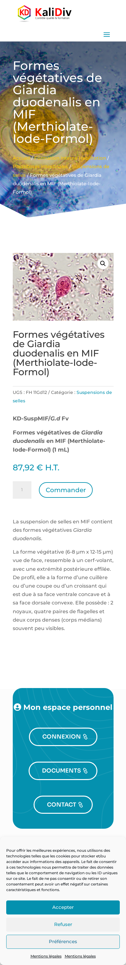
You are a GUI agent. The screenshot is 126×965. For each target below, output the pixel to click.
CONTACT (61, 804)
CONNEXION (61, 736)
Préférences (63, 941)
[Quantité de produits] (22, 490)
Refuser (63, 924)
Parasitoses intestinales (40, 166)
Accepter (63, 907)
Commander (66, 490)
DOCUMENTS (61, 770)
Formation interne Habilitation (70, 158)
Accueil (21, 158)
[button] (103, 263)
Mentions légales (46, 956)
